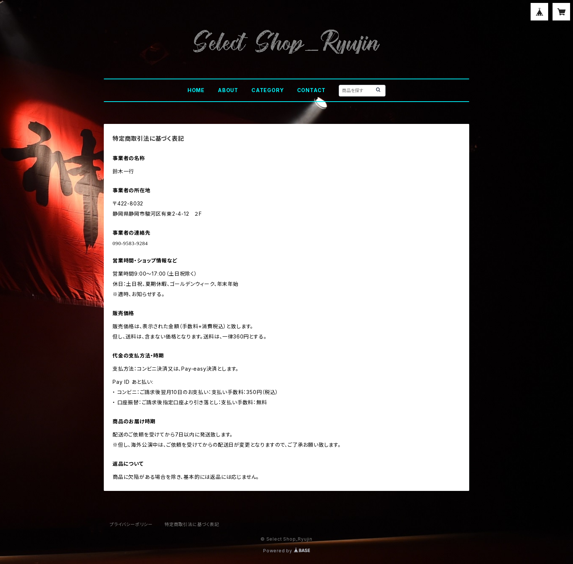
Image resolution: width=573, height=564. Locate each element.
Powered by (286, 550)
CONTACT (311, 90)
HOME (196, 90)
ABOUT (228, 90)
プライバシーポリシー (131, 524)
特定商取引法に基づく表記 (191, 524)
